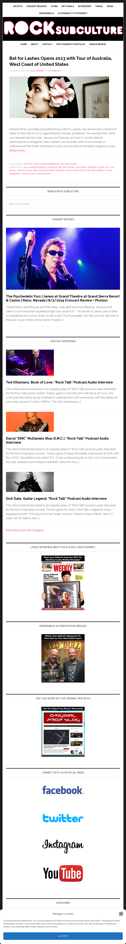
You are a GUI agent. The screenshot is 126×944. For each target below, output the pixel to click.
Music (12, 176)
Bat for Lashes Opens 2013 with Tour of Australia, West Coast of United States (61, 63)
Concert (92, 173)
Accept (63, 936)
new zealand (40, 176)
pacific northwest (75, 176)
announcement (37, 173)
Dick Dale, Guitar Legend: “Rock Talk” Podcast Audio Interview (56, 505)
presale (101, 176)
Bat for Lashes (69, 170)
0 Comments (54, 77)
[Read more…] (17, 156)
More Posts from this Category (25, 536)
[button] (121, 914)
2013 (26, 173)
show (109, 176)
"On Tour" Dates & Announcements (41, 170)
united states (43, 180)
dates (101, 173)
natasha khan (24, 176)
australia (52, 173)
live (112, 173)
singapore (14, 180)
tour (32, 180)
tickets (25, 180)
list (107, 173)
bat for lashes (67, 173)
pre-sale (91, 176)
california (81, 173)
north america (56, 176)
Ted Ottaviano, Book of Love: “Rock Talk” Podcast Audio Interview (59, 388)
